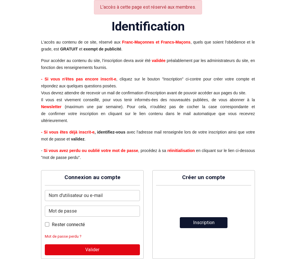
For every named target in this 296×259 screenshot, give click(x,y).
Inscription (203, 222)
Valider (92, 249)
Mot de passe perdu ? (63, 236)
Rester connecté (68, 224)
